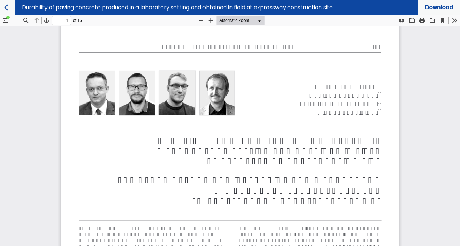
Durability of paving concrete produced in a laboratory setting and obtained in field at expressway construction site (177, 7)
